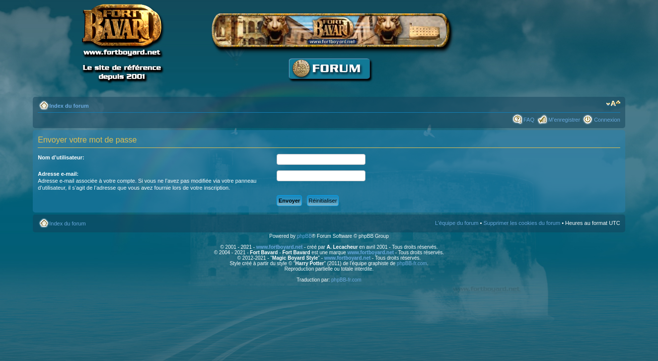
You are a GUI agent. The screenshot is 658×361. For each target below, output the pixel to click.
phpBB (304, 236)
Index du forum (68, 106)
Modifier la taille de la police (613, 103)
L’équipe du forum (456, 223)
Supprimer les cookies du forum (521, 223)
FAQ (528, 120)
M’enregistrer (564, 120)
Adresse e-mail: (58, 174)
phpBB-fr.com (412, 263)
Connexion (607, 120)
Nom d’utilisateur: (61, 157)
